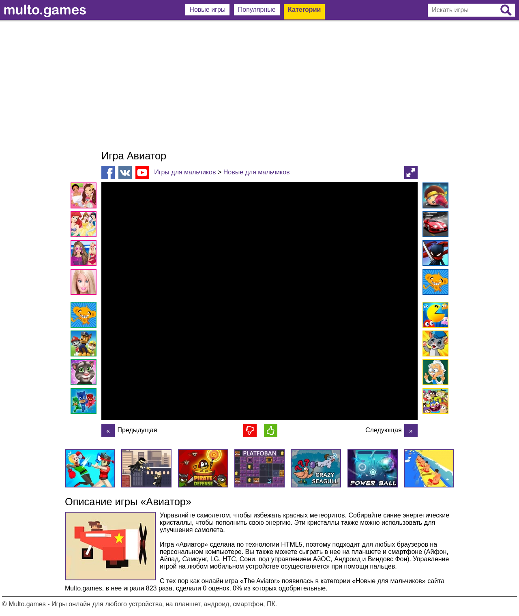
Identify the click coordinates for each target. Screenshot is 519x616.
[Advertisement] (259, 85)
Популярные (257, 9)
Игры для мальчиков (185, 172)
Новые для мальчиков (256, 172)
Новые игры (207, 9)
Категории (304, 9)
